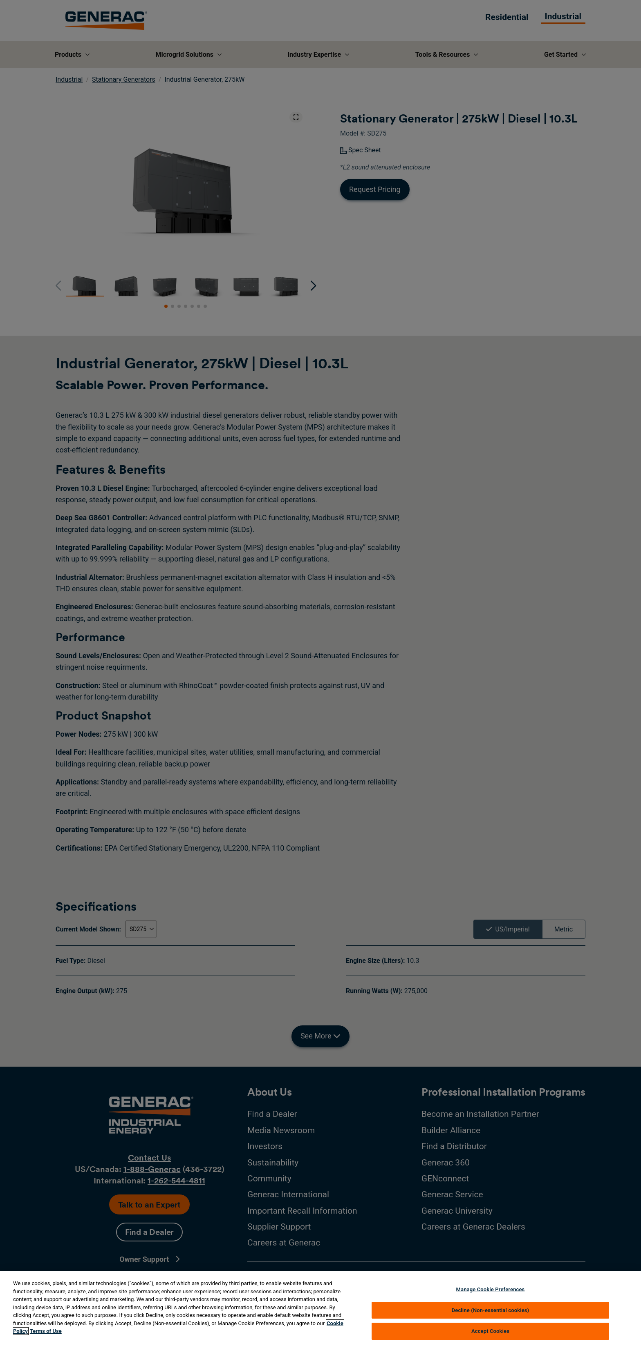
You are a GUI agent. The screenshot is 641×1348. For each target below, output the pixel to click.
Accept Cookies (490, 1331)
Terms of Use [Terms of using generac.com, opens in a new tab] (46, 1331)
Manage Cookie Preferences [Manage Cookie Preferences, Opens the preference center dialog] (490, 1289)
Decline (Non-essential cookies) (490, 1310)
